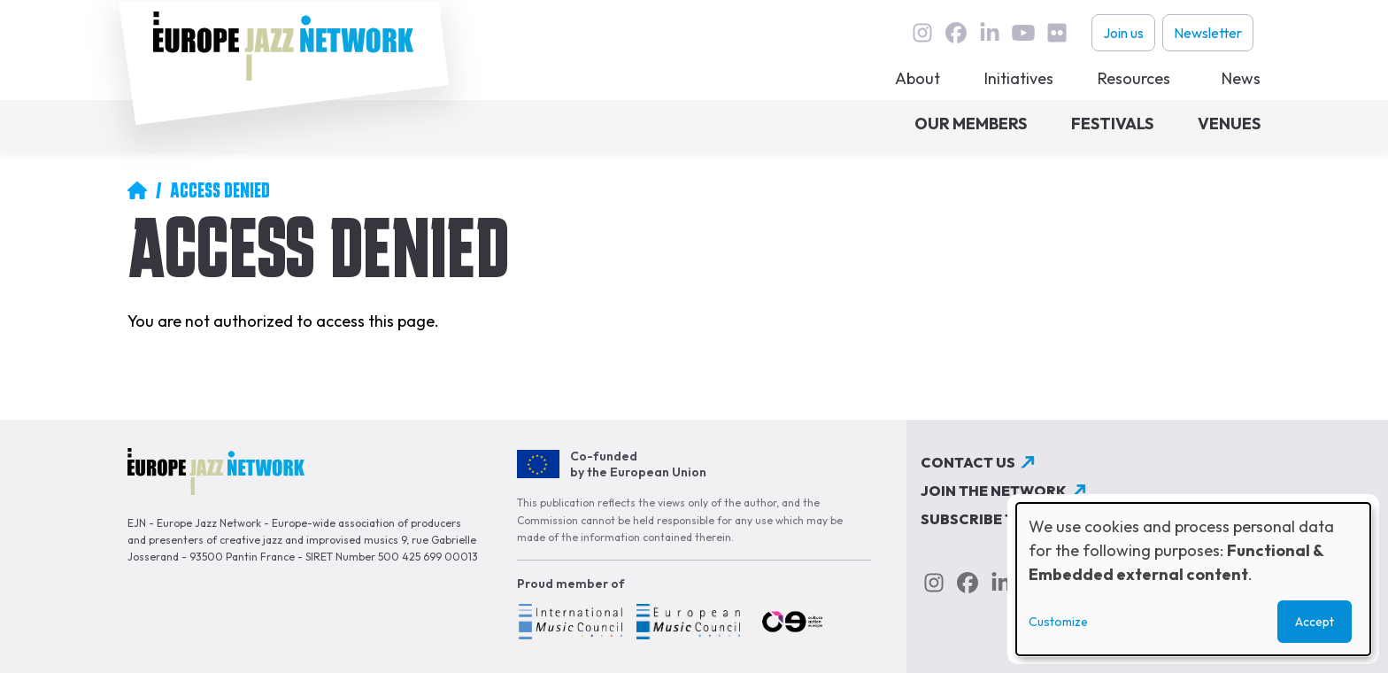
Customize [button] (1058, 622)
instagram (922, 32)
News (1241, 78)
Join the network (994, 490)
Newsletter (1208, 33)
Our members (970, 123)
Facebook (956, 32)
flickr (1057, 32)
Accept (1314, 622)
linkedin (989, 32)
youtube (1023, 32)
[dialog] (1193, 579)
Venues (1229, 123)
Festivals (1112, 123)
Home (137, 190)
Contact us (968, 462)
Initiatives (1018, 78)
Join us (1123, 33)
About (917, 78)
